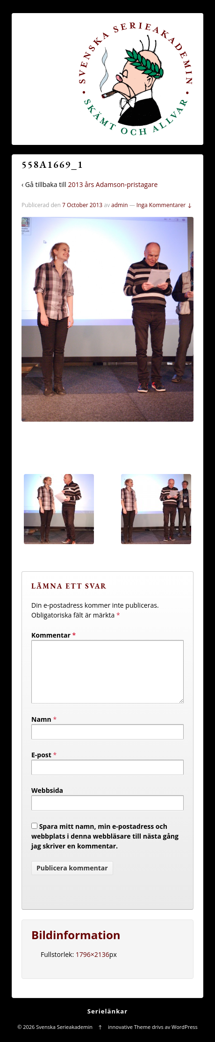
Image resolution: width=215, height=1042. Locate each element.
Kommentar (53, 635)
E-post (41, 766)
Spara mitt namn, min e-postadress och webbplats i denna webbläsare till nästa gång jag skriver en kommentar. (105, 847)
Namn (41, 730)
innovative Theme (129, 1038)
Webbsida (47, 801)
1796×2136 (92, 965)
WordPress (185, 1038)
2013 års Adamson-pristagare (113, 184)
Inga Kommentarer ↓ (164, 205)
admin (119, 205)
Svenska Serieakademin (64, 1038)
